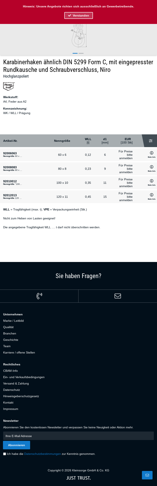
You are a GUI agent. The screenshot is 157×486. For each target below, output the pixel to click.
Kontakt (8, 402)
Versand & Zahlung (16, 383)
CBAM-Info (10, 370)
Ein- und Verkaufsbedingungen (24, 377)
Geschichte (10, 339)
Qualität (8, 327)
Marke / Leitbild (13, 320)
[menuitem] (78, 321)
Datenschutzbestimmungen (42, 453)
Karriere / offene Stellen (19, 352)
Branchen (9, 333)
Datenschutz (11, 389)
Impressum (10, 409)
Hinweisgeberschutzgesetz (21, 396)
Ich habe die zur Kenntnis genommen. (51, 453)
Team (7, 346)
